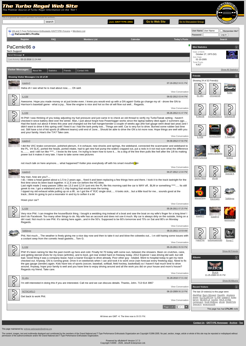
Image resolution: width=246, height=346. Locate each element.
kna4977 (200, 216)
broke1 (230, 158)
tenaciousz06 (209, 304)
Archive (233, 323)
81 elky (25, 278)
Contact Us (198, 323)
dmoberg (230, 295)
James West (200, 178)
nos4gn (214, 300)
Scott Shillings (211, 302)
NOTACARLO (28, 291)
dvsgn (195, 297)
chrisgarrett (215, 96)
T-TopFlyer (230, 137)
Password (196, 35)
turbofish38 (229, 116)
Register (25, 39)
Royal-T (230, 240)
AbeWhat (197, 295)
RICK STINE (225, 300)
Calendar (135, 39)
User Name (197, 30)
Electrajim (214, 199)
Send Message (15, 55)
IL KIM (25, 96)
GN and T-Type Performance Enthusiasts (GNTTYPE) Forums (41, 31)
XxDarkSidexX (215, 116)
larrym (196, 300)
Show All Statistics (229, 69)
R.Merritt (200, 116)
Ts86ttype (26, 231)
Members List (79, 31)
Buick (215, 272)
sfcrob (215, 178)
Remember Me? (229, 31)
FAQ (53, 39)
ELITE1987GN (206, 297)
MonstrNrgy (200, 198)
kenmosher (229, 220)
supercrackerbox (215, 153)
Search (223, 39)
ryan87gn (200, 240)
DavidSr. (221, 295)
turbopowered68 (215, 240)
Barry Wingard (209, 295)
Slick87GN (231, 302)
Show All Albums (230, 280)
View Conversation (180, 92)
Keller (229, 93)
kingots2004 (215, 136)
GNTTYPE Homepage (217, 323)
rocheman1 (198, 302)
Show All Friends (230, 251)
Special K (229, 174)
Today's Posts (181, 39)
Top (241, 323)
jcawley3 (26, 83)
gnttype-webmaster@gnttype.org (38, 329)
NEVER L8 (205, 300)
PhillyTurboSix (200, 158)
